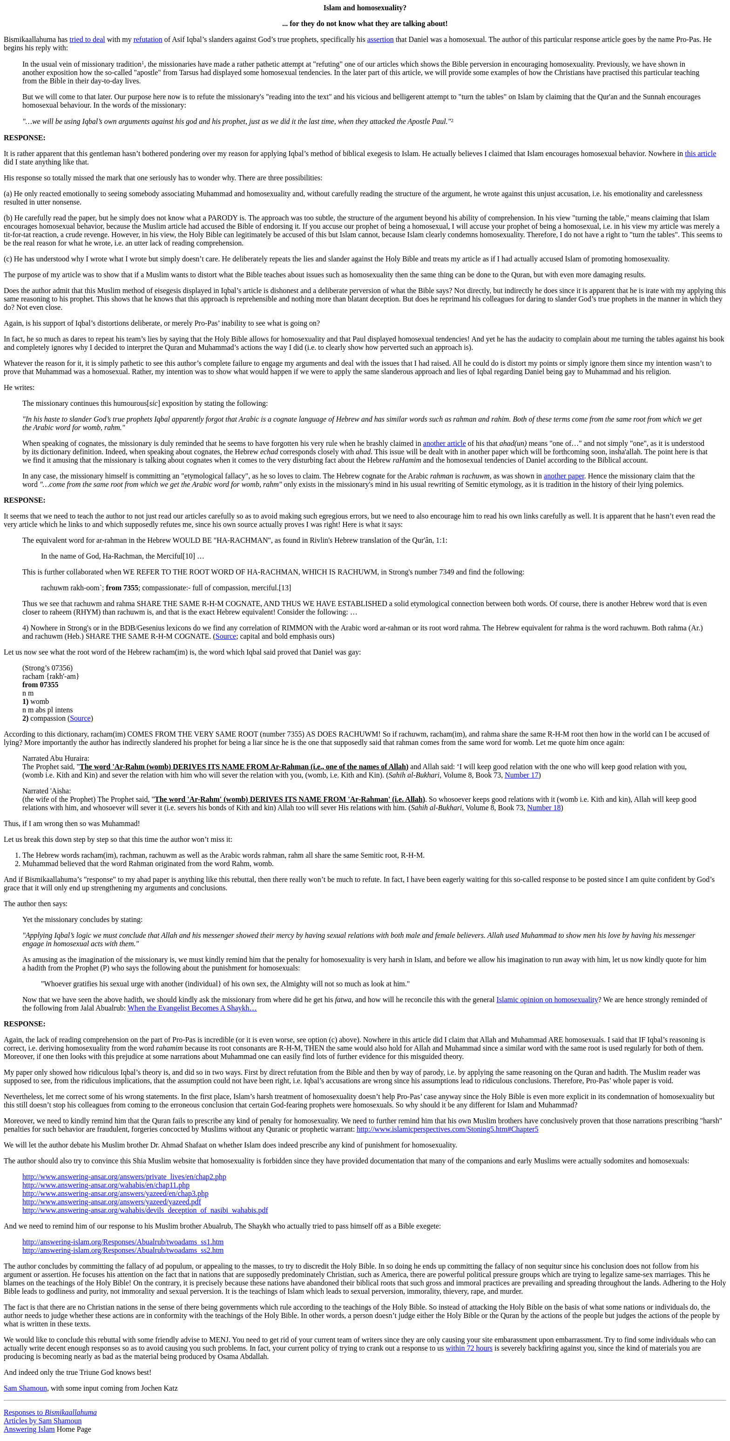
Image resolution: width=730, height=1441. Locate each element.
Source (226, 636)
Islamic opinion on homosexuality (547, 1000)
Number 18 (544, 808)
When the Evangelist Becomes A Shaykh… (192, 1008)
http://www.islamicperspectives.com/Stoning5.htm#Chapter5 (447, 1129)
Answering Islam (29, 1429)
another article (444, 443)
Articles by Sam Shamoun (43, 1421)
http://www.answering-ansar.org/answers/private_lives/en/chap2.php (124, 1177)
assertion (380, 39)
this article (700, 153)
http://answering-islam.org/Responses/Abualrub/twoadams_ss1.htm (123, 1242)
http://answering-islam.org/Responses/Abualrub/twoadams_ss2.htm (123, 1250)
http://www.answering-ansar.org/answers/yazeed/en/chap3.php (115, 1193)
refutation (148, 39)
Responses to (50, 1412)
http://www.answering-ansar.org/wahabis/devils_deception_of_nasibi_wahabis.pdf (145, 1210)
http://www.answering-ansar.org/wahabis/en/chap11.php (105, 1185)
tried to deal (87, 39)
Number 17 (521, 775)
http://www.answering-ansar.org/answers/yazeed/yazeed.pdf (111, 1202)
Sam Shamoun (25, 1388)
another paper (564, 476)
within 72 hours (469, 1348)
